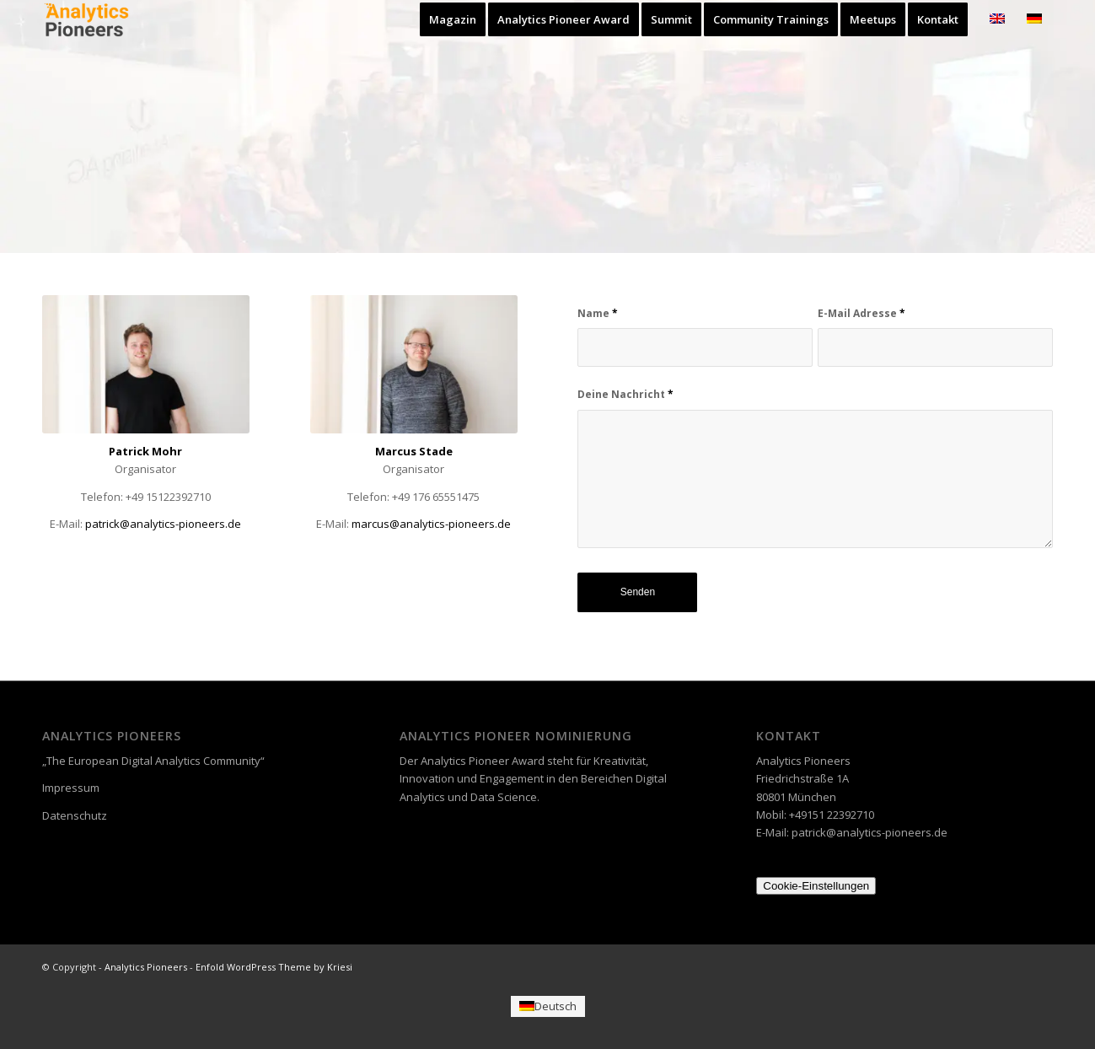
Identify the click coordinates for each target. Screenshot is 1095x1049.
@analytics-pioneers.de (431, 523)
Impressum (70, 787)
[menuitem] (453, 20)
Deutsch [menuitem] (555, 1006)
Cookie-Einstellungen (816, 886)
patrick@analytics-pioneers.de (163, 523)
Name (597, 313)
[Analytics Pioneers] (86, 20)
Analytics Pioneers (146, 966)
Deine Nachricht (625, 394)
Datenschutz (74, 815)
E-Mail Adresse (861, 313)
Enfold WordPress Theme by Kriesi (274, 966)
